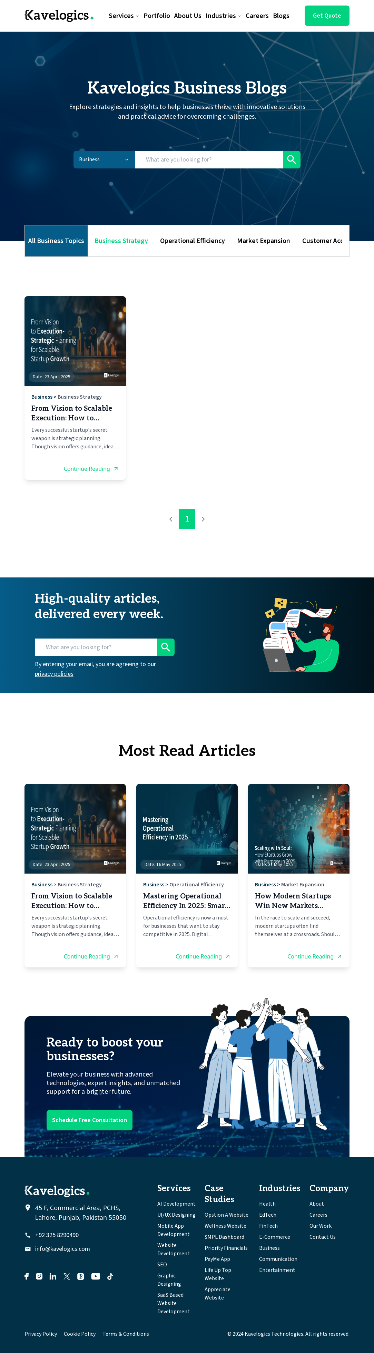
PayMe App (217, 1259)
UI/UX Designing (176, 1215)
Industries (224, 16)
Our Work (320, 1226)
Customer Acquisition (334, 241)
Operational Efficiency (192, 241)
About (316, 1204)
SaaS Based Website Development (173, 1303)
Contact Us (322, 1237)
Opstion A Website (226, 1215)
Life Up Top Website (218, 1274)
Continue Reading (91, 469)
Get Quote (327, 15)
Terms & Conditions (125, 1334)
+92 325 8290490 (57, 1235)
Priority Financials (226, 1248)
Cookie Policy (80, 1334)
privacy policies (54, 674)
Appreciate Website (217, 1294)
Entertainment (277, 1270)
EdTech (267, 1215)
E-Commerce (274, 1237)
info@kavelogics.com (62, 1249)
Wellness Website (225, 1226)
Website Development (173, 1249)
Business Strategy (121, 241)
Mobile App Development (173, 1230)
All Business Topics (56, 241)
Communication (278, 1259)
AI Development (176, 1204)
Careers (318, 1215)
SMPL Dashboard (224, 1237)
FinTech (268, 1226)
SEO (162, 1264)
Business (41, 397)
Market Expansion (263, 241)
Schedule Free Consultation (89, 1120)
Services (124, 16)
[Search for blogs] (209, 159)
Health (267, 1204)
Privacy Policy (40, 1334)
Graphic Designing (169, 1280)
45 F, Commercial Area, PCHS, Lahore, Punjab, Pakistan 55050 (80, 1212)
